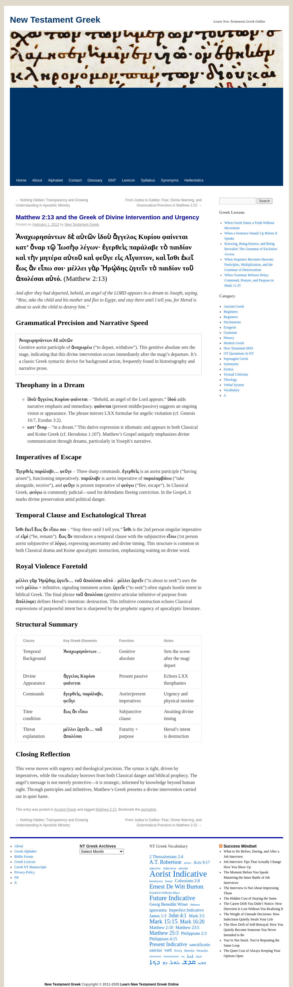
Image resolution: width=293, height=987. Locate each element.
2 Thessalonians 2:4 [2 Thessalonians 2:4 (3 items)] (166, 856)
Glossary (94, 180)
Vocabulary (232, 390)
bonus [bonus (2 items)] (168, 881)
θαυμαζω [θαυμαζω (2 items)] (202, 950)
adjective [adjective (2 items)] (154, 868)
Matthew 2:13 (106, 809)
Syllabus (148, 180)
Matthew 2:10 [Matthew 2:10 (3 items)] (161, 927)
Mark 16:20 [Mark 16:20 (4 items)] (192, 921)
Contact (75, 180)
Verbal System (234, 385)
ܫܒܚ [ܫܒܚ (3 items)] (202, 962)
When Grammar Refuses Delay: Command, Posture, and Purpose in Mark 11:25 (249, 280)
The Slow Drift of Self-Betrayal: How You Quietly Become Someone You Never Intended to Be (253, 930)
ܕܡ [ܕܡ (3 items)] (164, 962)
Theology (230, 380)
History (229, 338)
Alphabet (55, 180)
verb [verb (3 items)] (168, 950)
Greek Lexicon (25, 862)
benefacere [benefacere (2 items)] (156, 881)
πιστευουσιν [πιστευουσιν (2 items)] (171, 956)
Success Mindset (240, 846)
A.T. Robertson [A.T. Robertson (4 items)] (165, 862)
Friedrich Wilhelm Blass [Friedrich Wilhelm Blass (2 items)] (164, 892)
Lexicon (128, 180)
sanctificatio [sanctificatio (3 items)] (199, 944)
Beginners (231, 312)
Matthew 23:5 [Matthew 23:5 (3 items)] (187, 927)
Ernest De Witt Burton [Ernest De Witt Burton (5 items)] (176, 886)
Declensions (232, 322)
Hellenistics (193, 180)
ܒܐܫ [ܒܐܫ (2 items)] (198, 956)
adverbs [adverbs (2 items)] (183, 868)
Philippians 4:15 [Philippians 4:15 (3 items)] (163, 938)
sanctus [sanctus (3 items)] (155, 950)
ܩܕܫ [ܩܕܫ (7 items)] (189, 961)
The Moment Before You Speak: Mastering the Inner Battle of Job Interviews (247, 877)
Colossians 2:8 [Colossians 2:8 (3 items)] (187, 880)
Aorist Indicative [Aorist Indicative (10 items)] (178, 873)
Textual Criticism (236, 374)
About (37, 180)
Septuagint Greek (236, 359)
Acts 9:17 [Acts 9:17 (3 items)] (202, 862)
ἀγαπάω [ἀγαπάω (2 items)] (189, 950)
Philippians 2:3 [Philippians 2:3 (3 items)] (194, 933)
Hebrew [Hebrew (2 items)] (195, 904)
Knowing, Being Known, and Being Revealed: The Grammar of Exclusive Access (250, 249)
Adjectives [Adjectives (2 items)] (169, 868)
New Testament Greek (55, 19)
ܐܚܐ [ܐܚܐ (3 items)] (190, 956)
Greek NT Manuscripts (31, 867)
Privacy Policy (25, 872)
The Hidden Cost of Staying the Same (250, 898)
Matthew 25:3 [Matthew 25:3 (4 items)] (164, 933)
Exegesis (230, 327)
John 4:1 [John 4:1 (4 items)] (178, 915)
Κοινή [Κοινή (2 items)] (178, 950)
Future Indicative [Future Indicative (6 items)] (172, 898)
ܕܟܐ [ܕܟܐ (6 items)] (154, 962)
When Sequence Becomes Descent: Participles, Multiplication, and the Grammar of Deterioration (249, 264)
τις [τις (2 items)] (182, 956)
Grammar (230, 333)
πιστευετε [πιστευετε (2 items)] (155, 956)
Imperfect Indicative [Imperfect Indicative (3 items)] (186, 910)
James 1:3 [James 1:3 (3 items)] (157, 916)
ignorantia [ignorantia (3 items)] (158, 910)
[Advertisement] (146, 131)
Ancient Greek (65, 809)
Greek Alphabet (26, 851)
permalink (148, 809)
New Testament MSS (238, 348)
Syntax (228, 369)
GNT (112, 180)
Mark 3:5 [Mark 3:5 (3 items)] (197, 916)
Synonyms (170, 180)
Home (21, 180)
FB (17, 877)
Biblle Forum (24, 857)
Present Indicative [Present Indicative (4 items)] (168, 944)
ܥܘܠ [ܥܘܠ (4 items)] (175, 962)
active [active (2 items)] (187, 862)
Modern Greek (234, 343)
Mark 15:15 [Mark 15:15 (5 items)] (163, 921)
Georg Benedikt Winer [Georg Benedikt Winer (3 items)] (168, 904)
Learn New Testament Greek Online (149, 984)
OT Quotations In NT (239, 353)
